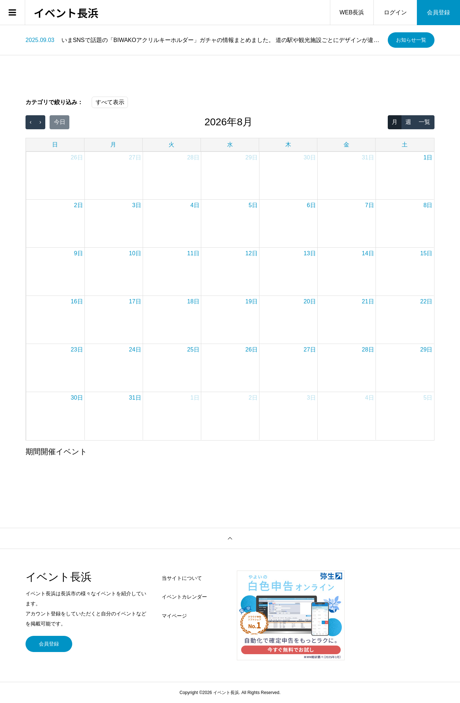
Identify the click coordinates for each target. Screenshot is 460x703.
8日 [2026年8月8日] (427, 205)
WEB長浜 (352, 12)
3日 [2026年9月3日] (311, 398)
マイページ (174, 616)
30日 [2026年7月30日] (310, 157)
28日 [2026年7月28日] (193, 157)
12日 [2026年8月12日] (251, 253)
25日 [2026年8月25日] (193, 349)
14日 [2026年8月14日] (368, 253)
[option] (204, 40)
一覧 (424, 122)
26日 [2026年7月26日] (77, 157)
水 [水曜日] (230, 144)
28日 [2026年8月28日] (368, 349)
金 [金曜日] (346, 144)
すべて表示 (110, 102)
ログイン (395, 12)
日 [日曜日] (55, 144)
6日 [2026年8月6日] (311, 205)
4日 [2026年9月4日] (369, 398)
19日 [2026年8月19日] (251, 301)
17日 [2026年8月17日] (135, 301)
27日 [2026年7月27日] (135, 157)
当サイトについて (182, 578)
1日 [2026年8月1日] (427, 157)
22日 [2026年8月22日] (426, 301)
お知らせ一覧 (411, 40)
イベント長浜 (66, 12)
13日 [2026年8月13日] (310, 253)
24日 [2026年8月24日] (135, 349)
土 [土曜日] (405, 144)
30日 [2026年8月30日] (77, 398)
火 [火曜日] (171, 144)
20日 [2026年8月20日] (310, 301)
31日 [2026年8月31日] (135, 398)
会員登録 (438, 12)
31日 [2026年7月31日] (368, 157)
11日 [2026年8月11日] (193, 253)
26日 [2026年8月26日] (251, 349)
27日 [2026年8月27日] (310, 349)
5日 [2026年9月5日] (427, 398)
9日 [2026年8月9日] (78, 253)
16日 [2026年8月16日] (77, 301)
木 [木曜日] (288, 144)
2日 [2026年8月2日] (78, 205)
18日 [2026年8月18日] (193, 301)
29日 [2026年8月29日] (426, 349)
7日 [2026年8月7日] (369, 205)
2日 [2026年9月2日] (253, 398)
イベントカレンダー (184, 597)
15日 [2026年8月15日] (426, 253)
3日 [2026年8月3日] (136, 205)
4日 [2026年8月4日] (194, 205)
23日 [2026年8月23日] (77, 349)
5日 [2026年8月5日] (253, 205)
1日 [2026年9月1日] (194, 398)
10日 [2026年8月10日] (135, 253)
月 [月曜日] (113, 144)
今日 (59, 122)
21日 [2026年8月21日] (368, 301)
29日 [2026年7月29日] (251, 157)
